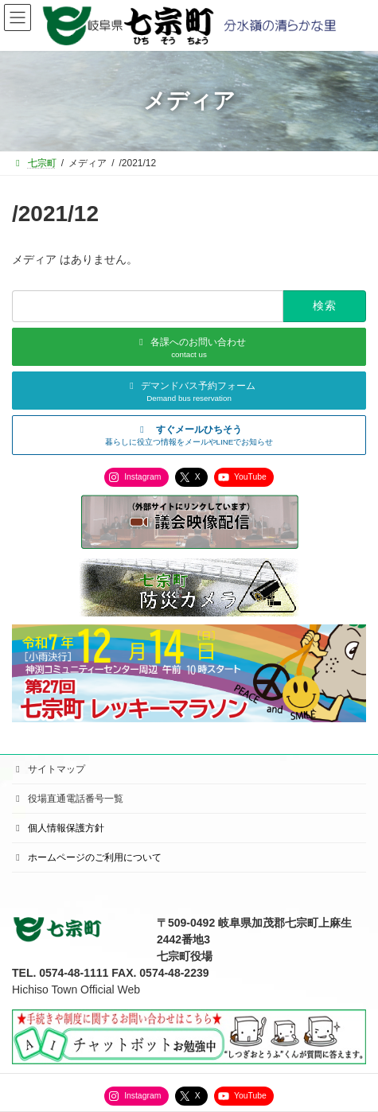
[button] (189, 435)
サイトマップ (48, 769)
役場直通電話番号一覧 (67, 798)
